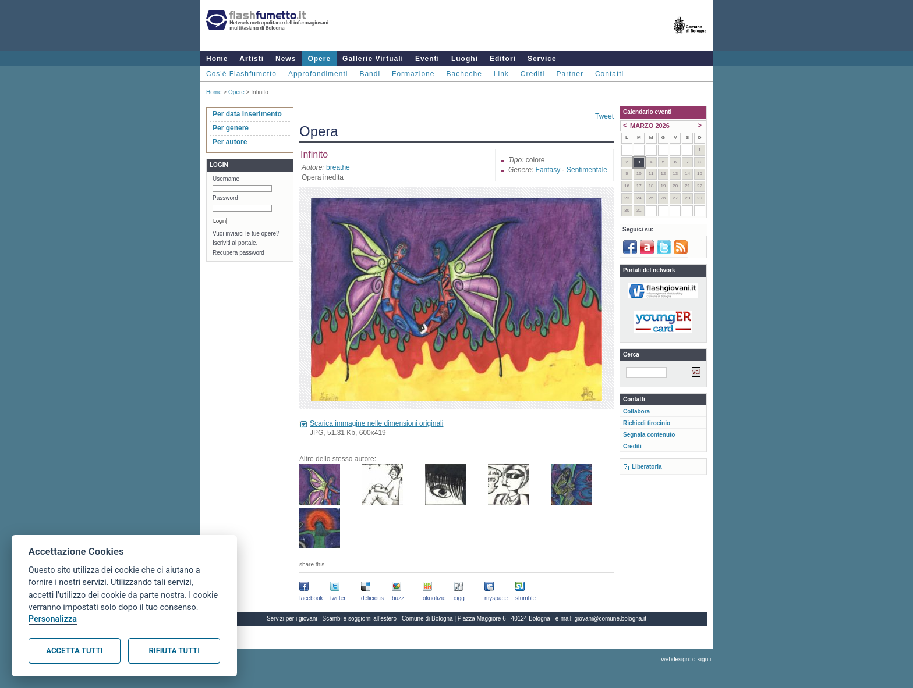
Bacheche (464, 74)
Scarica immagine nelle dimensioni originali (376, 423)
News (285, 59)
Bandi (369, 74)
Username (226, 179)
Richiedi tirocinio (646, 423)
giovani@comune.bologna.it (611, 618)
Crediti (533, 74)
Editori (503, 59)
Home (217, 59)
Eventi (427, 59)
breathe (338, 167)
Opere (319, 59)
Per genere (231, 128)
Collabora (636, 411)
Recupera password (238, 252)
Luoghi (464, 59)
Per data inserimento (247, 114)
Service (542, 59)
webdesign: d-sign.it (687, 659)
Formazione (413, 74)
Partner (570, 74)
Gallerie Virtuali (373, 59)
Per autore (230, 142)
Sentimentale (587, 170)
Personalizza (53, 619)
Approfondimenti (318, 74)
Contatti (609, 74)
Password (225, 198)
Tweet (604, 116)
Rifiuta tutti (174, 650)
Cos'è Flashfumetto (241, 74)
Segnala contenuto (649, 435)
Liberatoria (647, 467)
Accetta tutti (74, 650)
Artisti (251, 59)
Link (501, 74)
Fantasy (548, 170)
